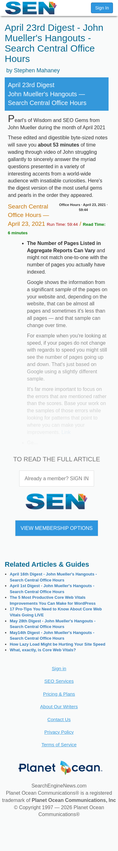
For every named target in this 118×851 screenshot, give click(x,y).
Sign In (102, 7)
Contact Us (58, 719)
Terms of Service (59, 744)
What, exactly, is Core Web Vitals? (43, 650)
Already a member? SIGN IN (57, 478)
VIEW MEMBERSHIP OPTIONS (56, 528)
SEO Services (59, 681)
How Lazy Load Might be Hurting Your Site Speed (57, 644)
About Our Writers (59, 706)
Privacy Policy (59, 732)
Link (65, 432)
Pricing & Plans (59, 694)
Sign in (59, 668)
